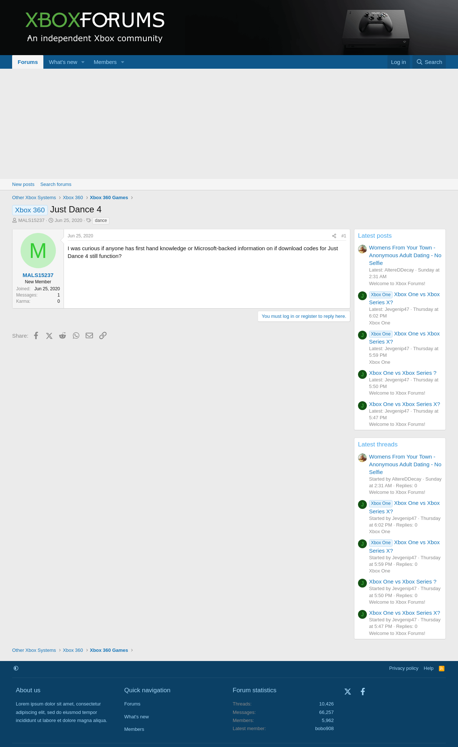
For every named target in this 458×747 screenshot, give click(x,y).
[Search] (429, 62)
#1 (343, 235)
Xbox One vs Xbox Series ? (402, 373)
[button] (83, 62)
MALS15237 (31, 220)
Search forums (56, 184)
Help (429, 668)
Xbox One (379, 323)
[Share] (334, 236)
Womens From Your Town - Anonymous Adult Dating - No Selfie (405, 255)
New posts (23, 184)
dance (101, 220)
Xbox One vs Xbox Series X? (404, 404)
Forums (28, 62)
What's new (63, 62)
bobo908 (324, 728)
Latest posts (375, 235)
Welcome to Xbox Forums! (397, 283)
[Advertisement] (229, 123)
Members (105, 62)
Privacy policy (403, 668)
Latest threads (378, 444)
